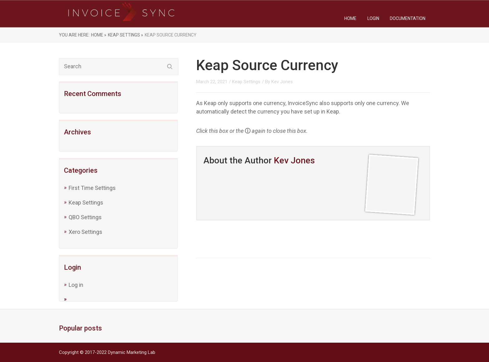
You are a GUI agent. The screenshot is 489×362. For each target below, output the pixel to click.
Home (350, 18)
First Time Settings (92, 188)
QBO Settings (85, 217)
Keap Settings (86, 202)
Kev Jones (282, 81)
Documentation (407, 18)
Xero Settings (85, 232)
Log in (76, 285)
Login (373, 18)
